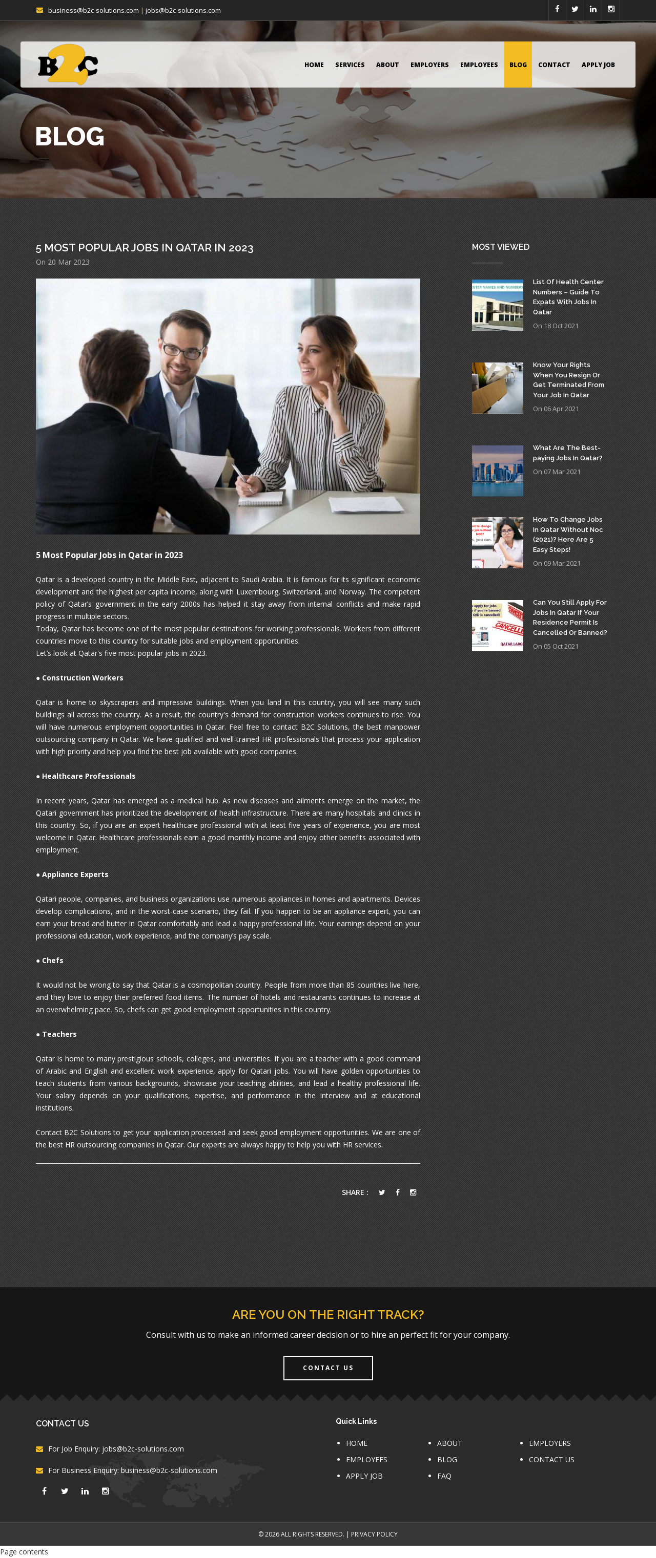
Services (350, 64)
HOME (314, 64)
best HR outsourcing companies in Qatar (116, 1144)
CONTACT (554, 64)
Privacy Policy (374, 1534)
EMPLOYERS (430, 64)
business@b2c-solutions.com (93, 10)
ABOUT (387, 64)
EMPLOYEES (479, 64)
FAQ (444, 1476)
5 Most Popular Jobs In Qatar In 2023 (145, 247)
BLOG (518, 64)
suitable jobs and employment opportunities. (227, 641)
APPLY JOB (598, 64)
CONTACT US (552, 1459)
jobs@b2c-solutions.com (183, 10)
